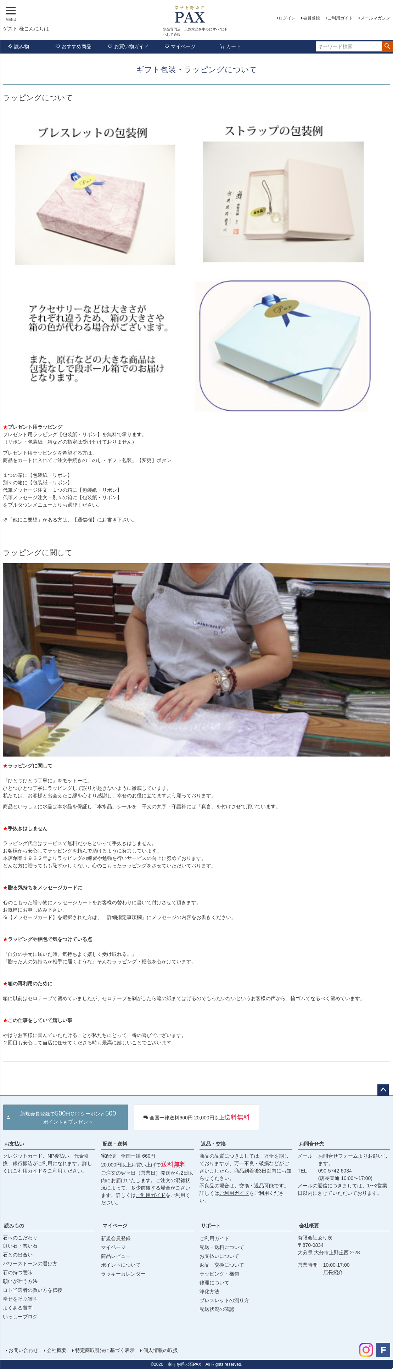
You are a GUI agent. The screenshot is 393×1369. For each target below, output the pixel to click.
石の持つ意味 (18, 1272)
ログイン (287, 18)
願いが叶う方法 (20, 1281)
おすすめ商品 (73, 46)
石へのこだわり (20, 1237)
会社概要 (309, 1225)
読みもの (14, 1225)
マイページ (180, 46)
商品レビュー (116, 1256)
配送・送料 (114, 1144)
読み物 (18, 46)
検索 (387, 46)
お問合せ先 (311, 1144)
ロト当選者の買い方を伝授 (32, 1290)
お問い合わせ (23, 1350)
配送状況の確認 (217, 1309)
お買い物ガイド (128, 46)
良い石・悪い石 (20, 1246)
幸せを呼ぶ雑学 (20, 1299)
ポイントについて (121, 1265)
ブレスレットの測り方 (224, 1300)
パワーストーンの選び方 (30, 1263)
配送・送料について (222, 1247)
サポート (211, 1225)
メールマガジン (375, 18)
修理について (214, 1282)
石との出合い (18, 1254)
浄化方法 (209, 1291)
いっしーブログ (20, 1316)
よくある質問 (18, 1308)
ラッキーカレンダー (123, 1274)
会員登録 (311, 18)
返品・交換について (222, 1265)
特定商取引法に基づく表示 (105, 1350)
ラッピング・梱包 (219, 1274)
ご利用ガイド (340, 18)
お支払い (14, 1144)
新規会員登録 (116, 1238)
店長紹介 (333, 1272)
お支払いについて (219, 1256)
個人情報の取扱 (160, 1350)
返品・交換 (213, 1144)
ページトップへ (383, 1090)
